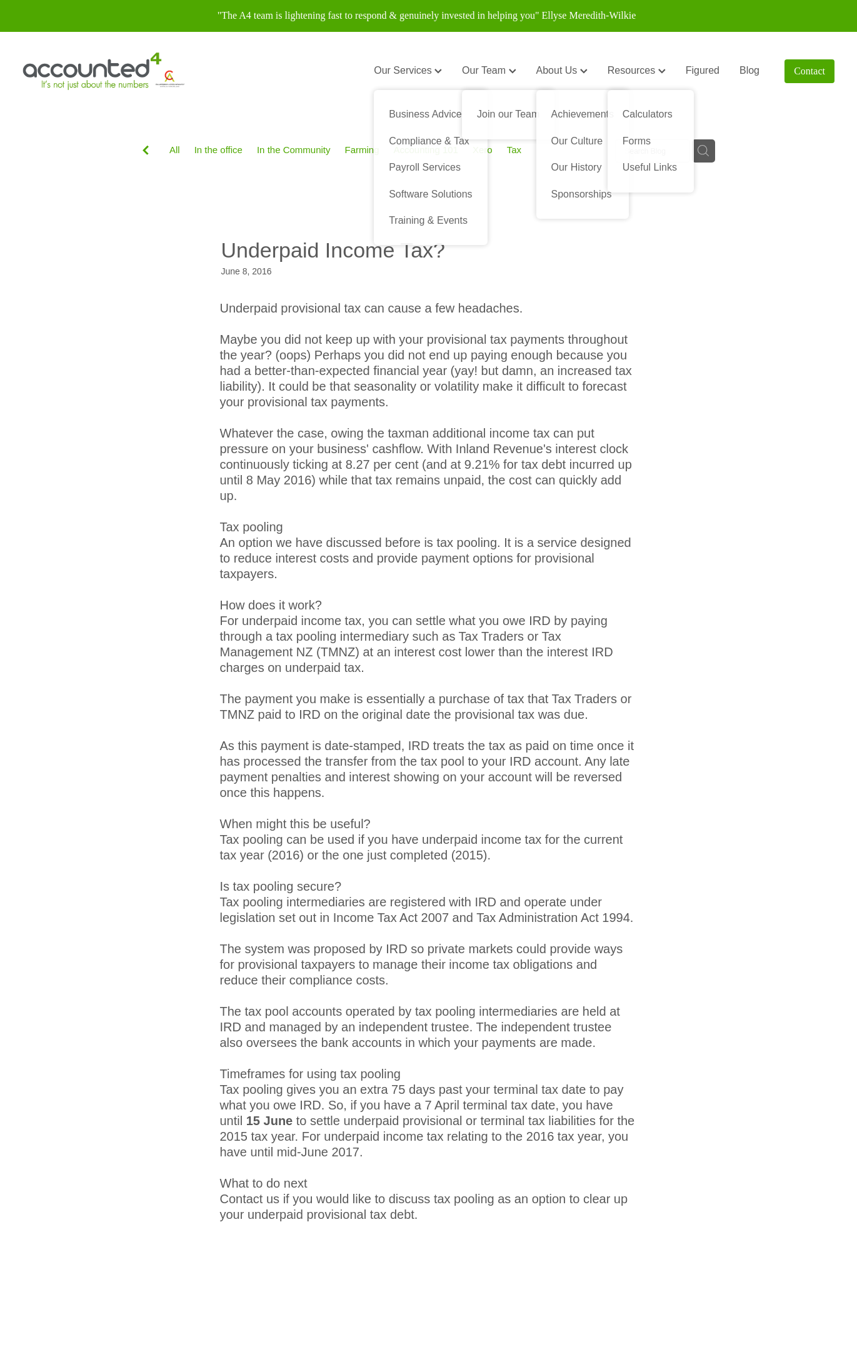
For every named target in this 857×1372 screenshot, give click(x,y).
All (174, 149)
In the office (218, 149)
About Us (562, 70)
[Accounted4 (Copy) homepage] (104, 71)
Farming (362, 149)
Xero (483, 149)
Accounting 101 (426, 149)
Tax (514, 149)
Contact (809, 71)
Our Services (408, 70)
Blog (749, 70)
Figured (702, 70)
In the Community (294, 149)
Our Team (489, 70)
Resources (637, 70)
